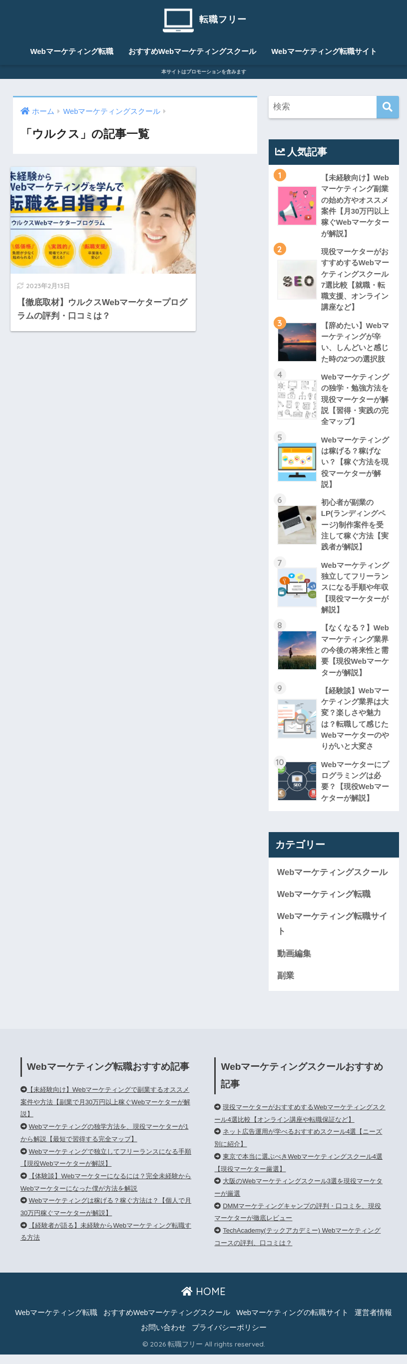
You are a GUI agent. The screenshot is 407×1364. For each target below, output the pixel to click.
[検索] (388, 107)
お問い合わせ (163, 1338)
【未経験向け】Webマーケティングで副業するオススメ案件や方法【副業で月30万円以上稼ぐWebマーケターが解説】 (105, 1112)
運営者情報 (373, 1323)
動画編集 (294, 963)
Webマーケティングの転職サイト (292, 1323)
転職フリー (203, 19)
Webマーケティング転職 (71, 51)
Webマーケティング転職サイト (324, 51)
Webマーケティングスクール (332, 881)
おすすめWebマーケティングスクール (192, 51)
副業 (285, 985)
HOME (203, 1301)
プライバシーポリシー (229, 1338)
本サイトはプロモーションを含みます (203, 71)
